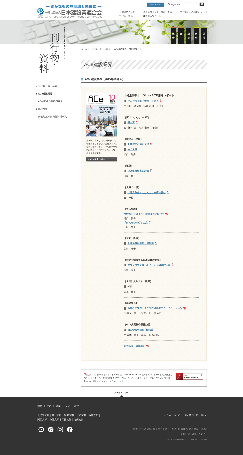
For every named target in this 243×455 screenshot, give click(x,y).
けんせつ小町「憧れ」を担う (143, 100)
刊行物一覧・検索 (99, 49)
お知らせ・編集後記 (134, 346)
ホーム (84, 49)
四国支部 (66, 419)
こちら (202, 434)
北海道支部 (43, 415)
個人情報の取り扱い (195, 415)
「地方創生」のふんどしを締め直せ (147, 192)
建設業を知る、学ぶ (153, 16)
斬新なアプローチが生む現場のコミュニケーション (155, 308)
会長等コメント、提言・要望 (157, 12)
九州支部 (78, 419)
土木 (49, 405)
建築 (58, 405)
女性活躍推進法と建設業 (141, 243)
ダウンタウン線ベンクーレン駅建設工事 (149, 264)
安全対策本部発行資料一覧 (52, 116)
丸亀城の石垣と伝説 (138, 144)
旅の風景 (132, 149)
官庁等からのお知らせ (191, 12)
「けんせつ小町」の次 (136, 222)
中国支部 (54, 419)
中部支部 (93, 415)
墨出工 (131, 122)
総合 (39, 405)
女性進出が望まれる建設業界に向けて (144, 214)
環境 (76, 405)
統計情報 (43, 108)
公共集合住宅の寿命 (138, 170)
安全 (67, 405)
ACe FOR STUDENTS (50, 101)
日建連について (127, 12)
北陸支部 (81, 415)
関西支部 (42, 419)
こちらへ (121, 381)
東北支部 (56, 415)
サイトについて (171, 415)
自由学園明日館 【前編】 (141, 329)
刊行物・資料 (126, 16)
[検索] (183, 4)
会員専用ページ (155, 4)
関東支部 (69, 415)
